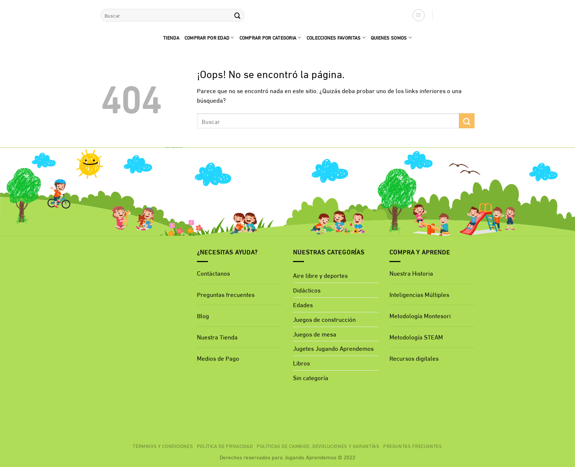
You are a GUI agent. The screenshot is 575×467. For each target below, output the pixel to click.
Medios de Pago (218, 358)
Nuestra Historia (411, 272)
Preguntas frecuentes (225, 294)
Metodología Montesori (420, 315)
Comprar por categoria (270, 37)
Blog (203, 315)
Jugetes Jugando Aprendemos (333, 348)
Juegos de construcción (324, 319)
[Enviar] (237, 15)
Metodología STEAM (416, 336)
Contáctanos (213, 272)
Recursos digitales (414, 358)
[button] (419, 15)
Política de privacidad (225, 445)
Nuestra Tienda (217, 336)
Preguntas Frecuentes (412, 445)
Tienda (171, 37)
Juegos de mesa (314, 333)
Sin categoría (310, 377)
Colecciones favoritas (336, 37)
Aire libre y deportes (320, 275)
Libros (301, 362)
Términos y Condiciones (163, 445)
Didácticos (307, 289)
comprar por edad (209, 37)
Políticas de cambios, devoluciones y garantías (318, 445)
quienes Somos (391, 37)
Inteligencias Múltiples (419, 294)
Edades (303, 304)
